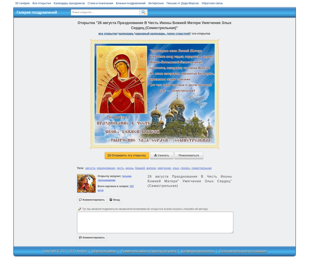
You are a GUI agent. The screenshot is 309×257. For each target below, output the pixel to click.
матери (151, 168)
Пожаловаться (189, 155)
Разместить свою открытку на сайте (149, 251)
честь (120, 168)
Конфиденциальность (198, 251)
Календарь (126, 33)
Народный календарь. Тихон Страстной (162, 33)
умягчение (164, 168)
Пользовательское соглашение (242, 251)
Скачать (161, 155)
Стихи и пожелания (100, 3)
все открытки (107, 33)
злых (176, 168)
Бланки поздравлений (131, 3)
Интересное (156, 3)
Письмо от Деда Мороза (183, 3)
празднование (106, 168)
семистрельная (202, 168)
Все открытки (41, 3)
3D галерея (22, 3)
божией (140, 168)
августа (90, 168)
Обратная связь (212, 3)
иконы (130, 168)
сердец (185, 168)
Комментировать (92, 237)
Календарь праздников (69, 3)
